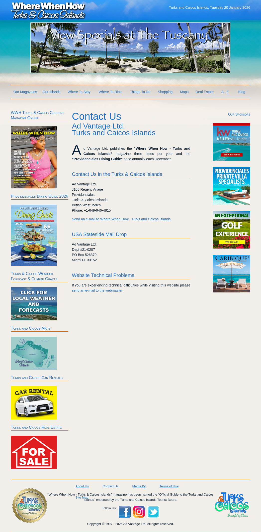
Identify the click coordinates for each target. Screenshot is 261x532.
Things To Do (140, 92)
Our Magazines (25, 92)
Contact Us (110, 486)
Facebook (124, 512)
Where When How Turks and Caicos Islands (48, 10)
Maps (184, 92)
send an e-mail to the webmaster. (97, 290)
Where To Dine (110, 92)
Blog (241, 92)
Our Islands (52, 92)
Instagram (139, 512)
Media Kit (139, 486)
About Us (82, 486)
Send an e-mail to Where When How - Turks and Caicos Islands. (122, 219)
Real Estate (205, 92)
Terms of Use (169, 486)
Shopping (165, 92)
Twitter (153, 512)
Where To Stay (79, 92)
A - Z (225, 92)
